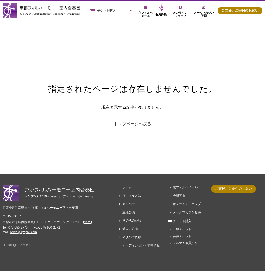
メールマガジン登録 (187, 212)
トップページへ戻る (132, 124)
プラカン (25, 245)
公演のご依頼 (131, 237)
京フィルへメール (185, 187)
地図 (87, 222)
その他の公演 (131, 220)
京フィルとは (131, 195)
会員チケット (182, 236)
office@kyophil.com (23, 232)
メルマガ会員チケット (188, 243)
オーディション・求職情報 (141, 245)
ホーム (127, 187)
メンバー (128, 204)
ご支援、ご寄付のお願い (240, 10)
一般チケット (182, 229)
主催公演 (128, 212)
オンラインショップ (187, 204)
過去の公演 (130, 229)
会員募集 (179, 195)
